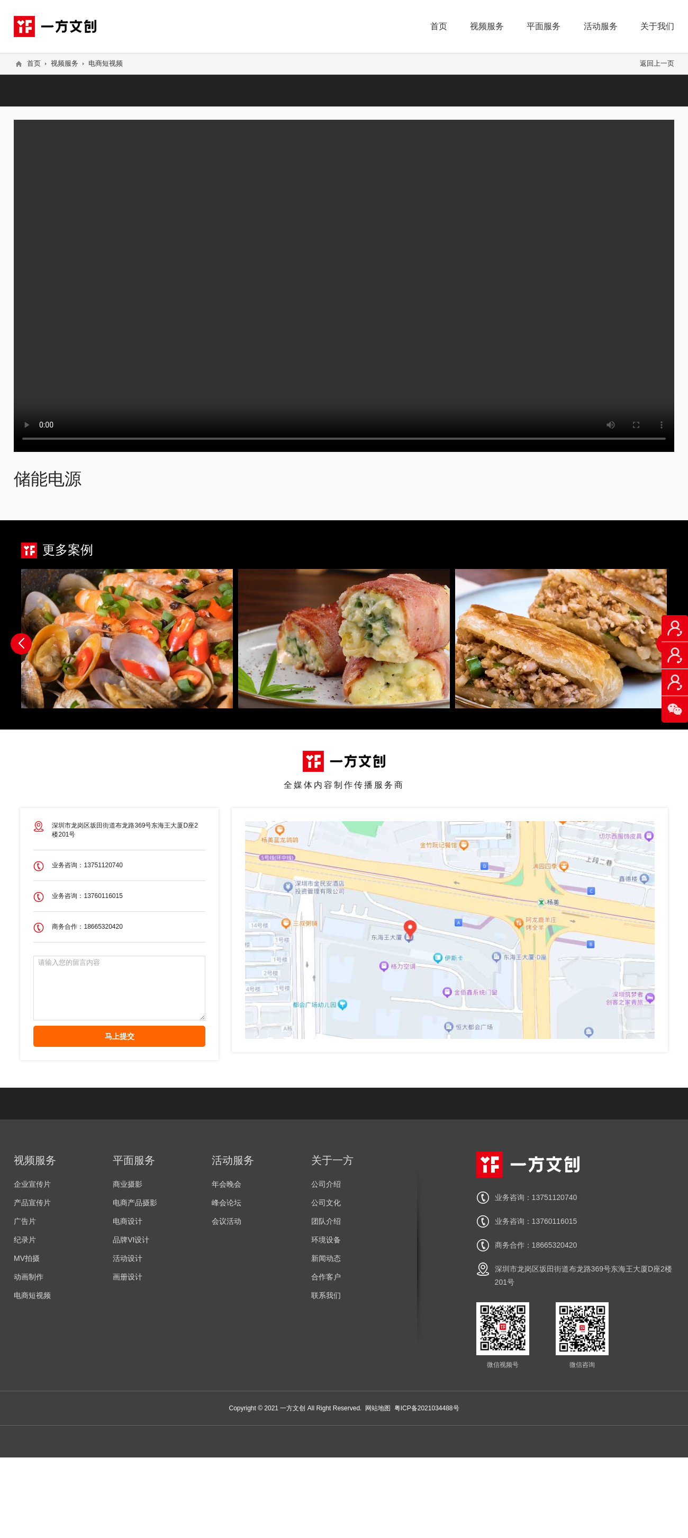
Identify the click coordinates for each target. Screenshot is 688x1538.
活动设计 (127, 1258)
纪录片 (25, 1239)
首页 (438, 26)
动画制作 (28, 1277)
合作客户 (326, 1277)
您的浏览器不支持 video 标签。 (344, 285)
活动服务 (601, 26)
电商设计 (127, 1221)
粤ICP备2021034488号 (426, 1408)
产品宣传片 (32, 1202)
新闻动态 (326, 1258)
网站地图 (378, 1408)
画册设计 (127, 1277)
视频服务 (487, 26)
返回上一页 (657, 63)
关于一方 (332, 1160)
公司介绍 (326, 1184)
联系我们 (326, 1295)
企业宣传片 (32, 1184)
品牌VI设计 (131, 1239)
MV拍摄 (27, 1258)
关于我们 (657, 26)
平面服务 (543, 26)
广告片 (25, 1221)
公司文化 (326, 1202)
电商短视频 (105, 63)
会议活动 (226, 1221)
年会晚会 (226, 1184)
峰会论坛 (226, 1202)
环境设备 (326, 1239)
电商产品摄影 (135, 1202)
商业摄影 (127, 1184)
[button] (21, 643)
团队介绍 (326, 1221)
